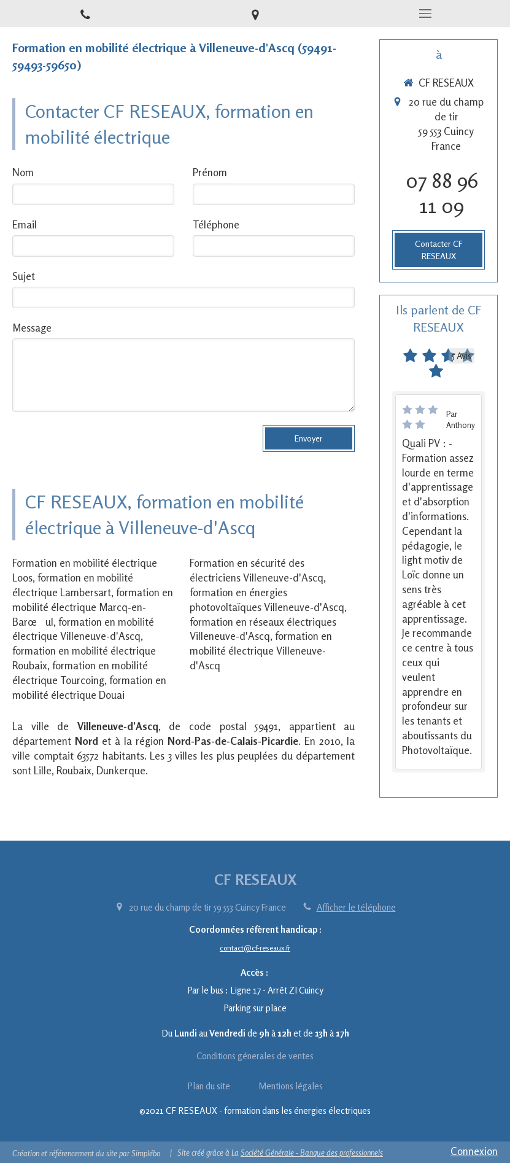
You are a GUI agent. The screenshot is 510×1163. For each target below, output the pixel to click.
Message (32, 327)
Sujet (23, 276)
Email (24, 224)
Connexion (474, 1151)
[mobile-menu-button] (425, 13)
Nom (23, 172)
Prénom (210, 172)
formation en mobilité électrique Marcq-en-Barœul (92, 607)
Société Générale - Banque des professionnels (312, 1152)
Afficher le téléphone (356, 907)
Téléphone (216, 224)
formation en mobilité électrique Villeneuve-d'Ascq (261, 650)
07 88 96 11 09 (442, 193)
